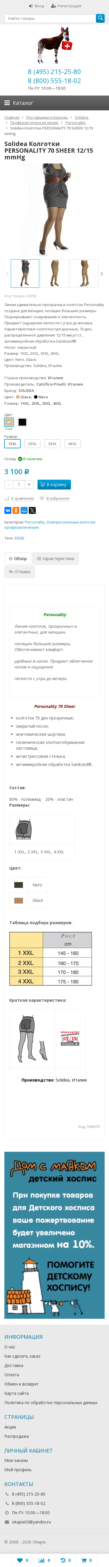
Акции (10, 1427)
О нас (9, 1347)
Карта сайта (16, 1393)
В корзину (53, 484)
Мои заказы (16, 1460)
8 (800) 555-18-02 (54, 80)
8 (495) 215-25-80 (54, 71)
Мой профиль (18, 1469)
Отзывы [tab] (19, 571)
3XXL (52, 443)
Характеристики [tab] (55, 558)
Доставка (13, 1365)
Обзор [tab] (18, 558)
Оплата (11, 1374)
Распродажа (16, 1436)
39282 (19, 538)
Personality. (35, 522)
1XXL (12, 443)
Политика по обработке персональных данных (50, 1402)
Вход (36, 5)
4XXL (72, 443)
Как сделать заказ (22, 1356)
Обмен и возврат (21, 1384)
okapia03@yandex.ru (31, 1522)
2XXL (32, 443)
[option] (25, 273)
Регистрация (66, 5)
